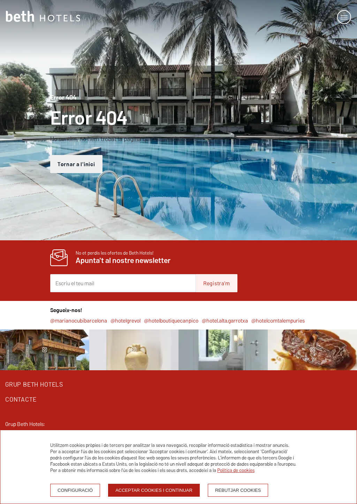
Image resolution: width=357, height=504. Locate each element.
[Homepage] (43, 17)
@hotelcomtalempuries (278, 320)
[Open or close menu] (344, 17)
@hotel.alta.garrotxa (225, 320)
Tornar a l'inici (76, 164)
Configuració (75, 490)
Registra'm (216, 283)
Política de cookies (236, 470)
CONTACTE (20, 399)
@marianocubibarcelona (78, 320)
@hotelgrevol (125, 320)
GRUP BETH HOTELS (34, 384)
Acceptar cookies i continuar (153, 490)
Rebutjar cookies (238, 490)
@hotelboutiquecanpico (171, 320)
